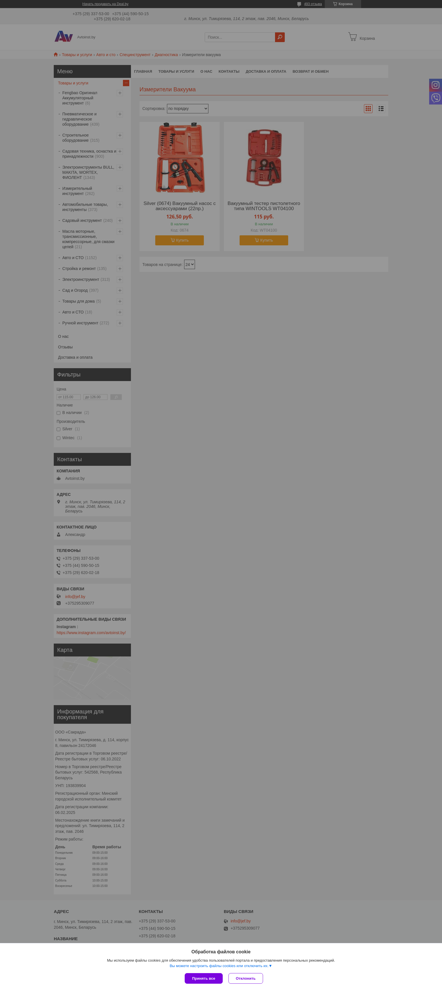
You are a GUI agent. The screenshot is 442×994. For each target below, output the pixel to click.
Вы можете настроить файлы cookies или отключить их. (219, 966)
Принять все (203, 978)
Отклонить (246, 978)
